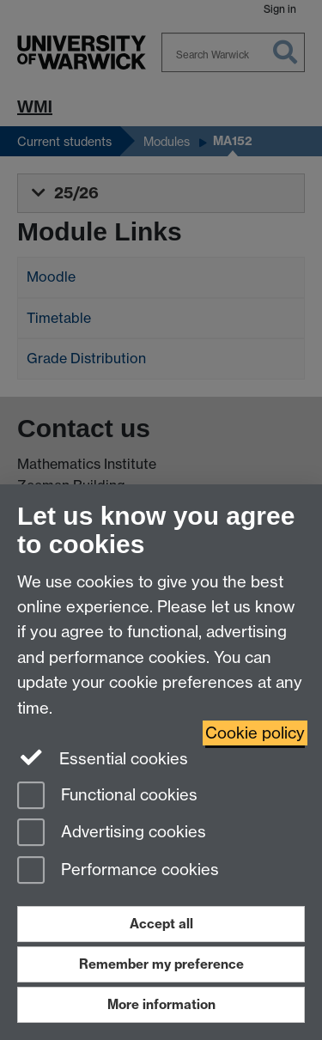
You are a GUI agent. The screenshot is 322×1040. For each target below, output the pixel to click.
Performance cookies (118, 871)
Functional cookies (107, 796)
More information (161, 1004)
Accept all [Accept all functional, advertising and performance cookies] (161, 923)
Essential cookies (102, 757)
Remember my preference (161, 964)
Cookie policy (255, 733)
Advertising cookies (111, 833)
